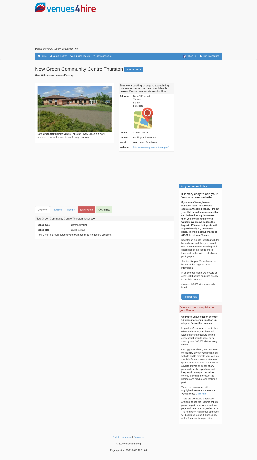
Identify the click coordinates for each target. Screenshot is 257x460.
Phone (123, 132)
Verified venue (133, 69)
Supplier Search (80, 56)
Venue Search (58, 56)
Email (123, 142)
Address (124, 96)
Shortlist (103, 209)
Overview (42, 209)
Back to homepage (122, 437)
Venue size (43, 230)
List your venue (102, 56)
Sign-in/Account (209, 56)
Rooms (71, 209)
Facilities (57, 209)
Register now (190, 296)
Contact (124, 137)
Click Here (201, 393)
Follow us (189, 56)
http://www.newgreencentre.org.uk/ (150, 147)
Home (42, 56)
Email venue (86, 209)
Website (124, 147)
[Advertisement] (162, 25)
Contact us (139, 437)
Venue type (44, 225)
